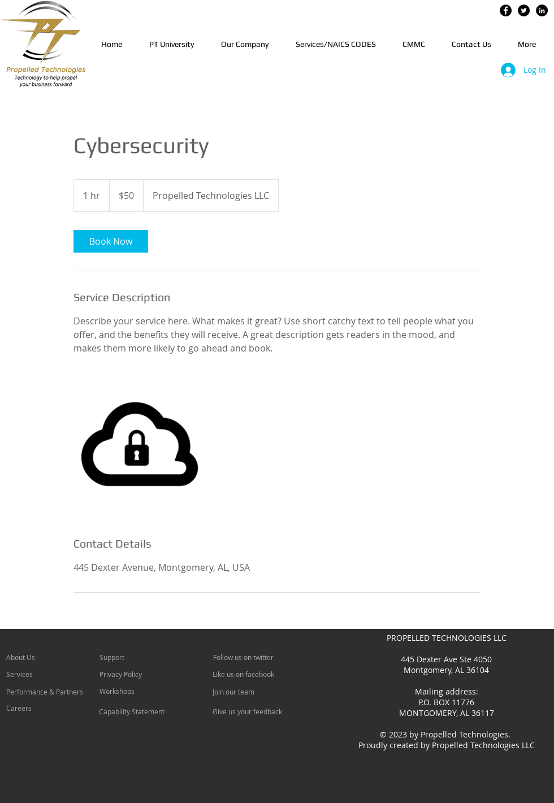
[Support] (126, 657)
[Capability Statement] (131, 711)
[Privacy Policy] (132, 674)
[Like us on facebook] (248, 674)
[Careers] (36, 708)
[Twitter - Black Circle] (524, 10)
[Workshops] (130, 691)
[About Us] (49, 657)
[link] (110, 241)
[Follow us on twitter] (248, 657)
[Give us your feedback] (253, 711)
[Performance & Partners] (49, 691)
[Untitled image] (139, 445)
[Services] (38, 674)
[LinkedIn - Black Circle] (542, 10)
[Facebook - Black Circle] (506, 10)
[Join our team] (243, 691)
